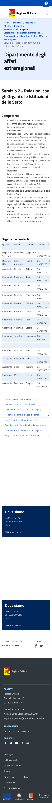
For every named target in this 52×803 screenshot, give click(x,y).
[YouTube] (15, 742)
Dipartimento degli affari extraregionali (22, 32)
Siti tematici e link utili (13, 765)
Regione (29, 22)
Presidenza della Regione (16, 29)
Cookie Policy (9, 782)
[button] (46, 13)
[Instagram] (21, 742)
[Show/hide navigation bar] (5, 14)
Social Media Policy (12, 788)
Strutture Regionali (13, 26)
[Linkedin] (26, 742)
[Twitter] (10, 742)
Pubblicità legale (11, 760)
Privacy (7, 771)
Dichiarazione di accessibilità (16, 777)
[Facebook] (5, 742)
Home (6, 22)
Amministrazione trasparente (17, 731)
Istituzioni (17, 22)
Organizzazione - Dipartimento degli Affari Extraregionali (24, 37)
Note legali (8, 754)
